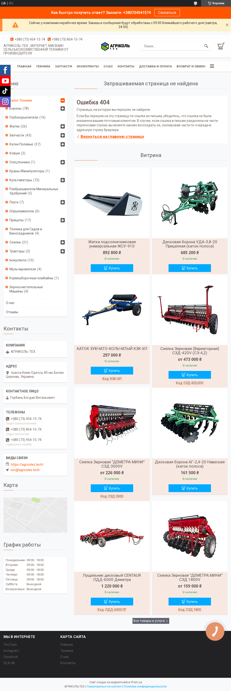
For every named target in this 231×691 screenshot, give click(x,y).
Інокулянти (17, 260)
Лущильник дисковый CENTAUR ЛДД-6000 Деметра (112, 577)
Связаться (167, 12)
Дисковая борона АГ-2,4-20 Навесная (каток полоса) (190, 464)
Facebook (11, 657)
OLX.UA (9, 663)
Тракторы (17, 251)
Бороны (15, 108)
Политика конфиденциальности (145, 686)
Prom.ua (136, 682)
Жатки (14, 126)
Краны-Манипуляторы (26, 171)
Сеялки (15, 242)
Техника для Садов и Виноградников (25, 231)
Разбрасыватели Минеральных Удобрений (33, 191)
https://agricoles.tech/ (27, 464)
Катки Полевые (21, 144)
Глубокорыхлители (23, 117)
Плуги (13, 202)
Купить (114, 268)
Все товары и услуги (149, 621)
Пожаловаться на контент (104, 686)
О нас (108, 66)
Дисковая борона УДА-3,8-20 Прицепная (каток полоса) (189, 244)
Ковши (14, 153)
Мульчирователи (22, 269)
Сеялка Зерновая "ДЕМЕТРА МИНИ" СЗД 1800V (190, 577)
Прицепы (16, 220)
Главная (24, 66)
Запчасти (63, 66)
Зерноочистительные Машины (26, 289)
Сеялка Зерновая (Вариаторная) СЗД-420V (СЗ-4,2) (189, 350)
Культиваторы (20, 180)
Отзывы (12, 312)
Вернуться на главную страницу (112, 136)
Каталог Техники (19, 100)
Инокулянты (88, 66)
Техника (43, 66)
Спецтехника (19, 162)
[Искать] (206, 46)
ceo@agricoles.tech (25, 470)
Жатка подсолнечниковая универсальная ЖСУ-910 (112, 244)
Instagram (11, 651)
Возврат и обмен (191, 66)
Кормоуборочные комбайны (31, 278)
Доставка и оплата (155, 66)
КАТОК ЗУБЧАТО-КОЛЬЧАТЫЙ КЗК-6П (112, 348)
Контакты (126, 66)
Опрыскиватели (21, 211)
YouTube (10, 644)
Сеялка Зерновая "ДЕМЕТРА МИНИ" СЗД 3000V (111, 464)
